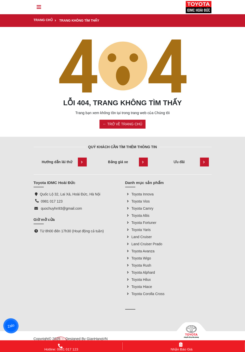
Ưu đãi (191, 162)
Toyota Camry (139, 208)
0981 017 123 (52, 201)
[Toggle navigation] (39, 7)
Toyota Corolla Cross (145, 294)
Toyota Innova (139, 194)
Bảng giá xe (128, 162)
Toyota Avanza (140, 251)
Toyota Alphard (140, 272)
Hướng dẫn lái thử (64, 162)
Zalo (11, 326)
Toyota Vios (137, 201)
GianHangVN (97, 339)
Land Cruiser (138, 237)
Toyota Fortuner (140, 223)
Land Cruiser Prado (143, 244)
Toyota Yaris (138, 230)
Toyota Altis (137, 215)
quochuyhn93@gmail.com (61, 208)
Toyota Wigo (138, 258)
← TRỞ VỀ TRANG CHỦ (122, 124)
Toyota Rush (138, 265)
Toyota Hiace (138, 287)
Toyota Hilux (138, 280)
